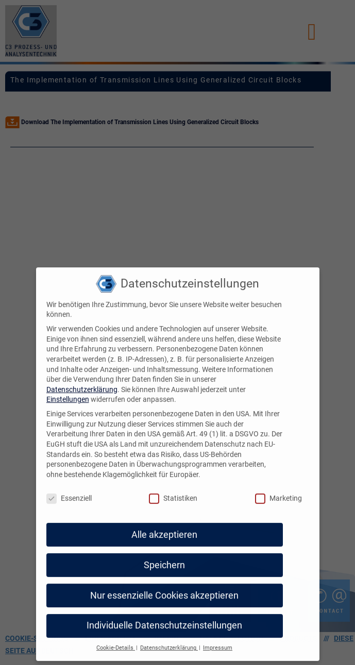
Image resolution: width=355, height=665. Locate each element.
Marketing (278, 491)
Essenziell (69, 491)
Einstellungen (67, 392)
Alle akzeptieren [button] (164, 527)
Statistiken (173, 491)
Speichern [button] (164, 557)
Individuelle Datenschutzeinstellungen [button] (164, 618)
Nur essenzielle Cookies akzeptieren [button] (164, 588)
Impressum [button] (217, 640)
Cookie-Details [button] (115, 640)
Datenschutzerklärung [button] (169, 640)
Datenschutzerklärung (81, 382)
